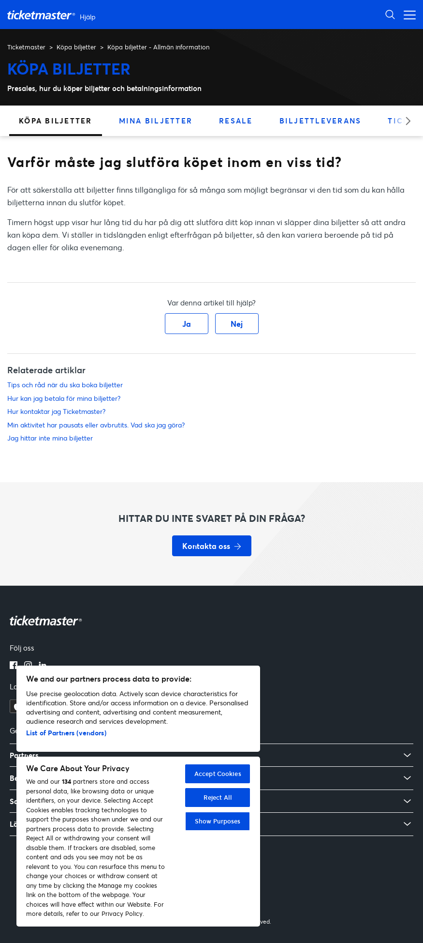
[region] (138, 796)
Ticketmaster (26, 47)
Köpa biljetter (76, 47)
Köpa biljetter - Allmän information (158, 47)
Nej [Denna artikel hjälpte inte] (237, 324)
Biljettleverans (320, 120)
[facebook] (13, 666)
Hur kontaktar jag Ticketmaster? (56, 411)
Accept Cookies (217, 773)
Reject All (218, 797)
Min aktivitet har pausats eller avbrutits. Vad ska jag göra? (96, 424)
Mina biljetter (156, 120)
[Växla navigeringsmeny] (407, 14)
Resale (236, 120)
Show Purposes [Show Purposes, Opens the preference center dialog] (218, 821)
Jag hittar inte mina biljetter (50, 437)
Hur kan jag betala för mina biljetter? (63, 398)
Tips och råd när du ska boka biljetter (65, 384)
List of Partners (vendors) (66, 732)
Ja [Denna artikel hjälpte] (186, 324)
